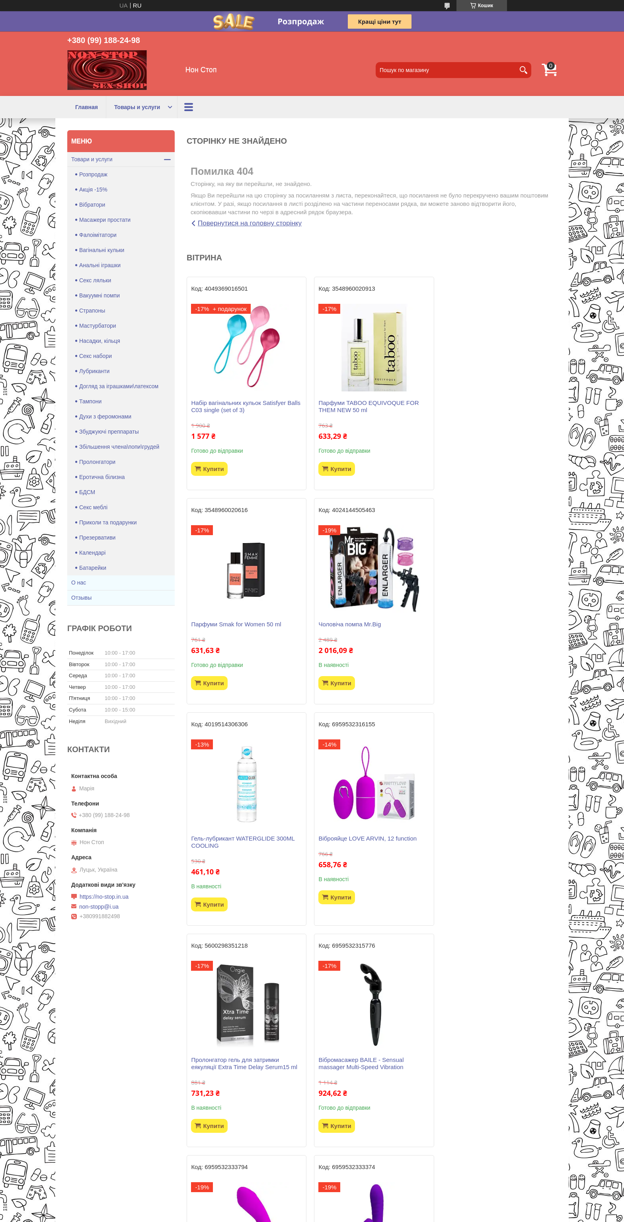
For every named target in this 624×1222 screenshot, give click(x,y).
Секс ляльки (95, 280)
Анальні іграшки (100, 265)
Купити (213, 468)
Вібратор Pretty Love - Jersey (230, 1074)
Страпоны (92, 310)
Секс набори (95, 356)
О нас (78, 582)
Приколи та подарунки (108, 522)
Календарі (92, 552)
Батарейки (92, 568)
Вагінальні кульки (101, 250)
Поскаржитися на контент (293, 1214)
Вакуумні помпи (99, 295)
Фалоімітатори (98, 235)
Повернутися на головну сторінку (250, 223)
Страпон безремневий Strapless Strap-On (370, 1078)
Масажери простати (105, 220)
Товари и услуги (91, 159)
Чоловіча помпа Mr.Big (222, 624)
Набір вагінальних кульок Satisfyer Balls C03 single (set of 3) (245, 406)
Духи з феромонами (105, 416)
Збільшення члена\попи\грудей (119, 447)
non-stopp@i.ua (99, 906)
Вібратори (92, 204)
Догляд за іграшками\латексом (118, 386)
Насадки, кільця (99, 341)
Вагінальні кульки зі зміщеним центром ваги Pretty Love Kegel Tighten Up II (497, 1078)
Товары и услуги (137, 107)
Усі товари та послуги (368, 1168)
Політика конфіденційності (354, 1214)
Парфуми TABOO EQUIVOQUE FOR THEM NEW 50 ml (367, 406)
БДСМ (87, 492)
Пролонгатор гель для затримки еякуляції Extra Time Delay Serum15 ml (244, 849)
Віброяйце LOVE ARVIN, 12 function (492, 624)
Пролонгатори (97, 462)
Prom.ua (349, 1207)
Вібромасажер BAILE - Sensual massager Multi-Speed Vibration (359, 849)
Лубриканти (94, 371)
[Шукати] (523, 70)
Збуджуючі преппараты (109, 431)
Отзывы (81, 597)
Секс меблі (93, 507)
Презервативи (97, 537)
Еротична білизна (102, 477)
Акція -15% (93, 189)
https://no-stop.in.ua (104, 897)
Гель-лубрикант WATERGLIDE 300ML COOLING (369, 628)
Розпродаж (93, 174)
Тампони (90, 401)
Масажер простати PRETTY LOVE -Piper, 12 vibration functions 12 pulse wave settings (492, 852)
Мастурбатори (97, 326)
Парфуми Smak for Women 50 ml (488, 402)
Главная (86, 107)
